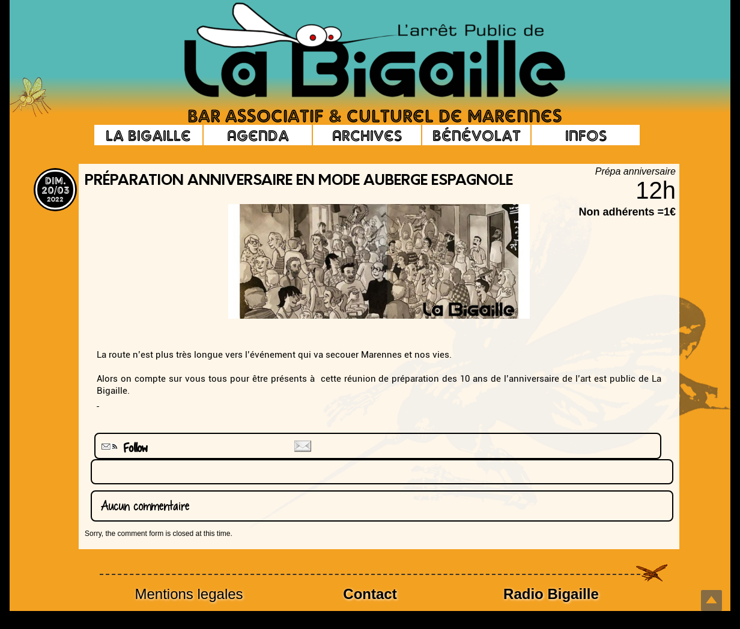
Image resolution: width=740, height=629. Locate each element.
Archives (367, 135)
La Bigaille (148, 135)
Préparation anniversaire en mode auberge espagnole (299, 181)
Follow (123, 448)
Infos (586, 135)
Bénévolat (476, 135)
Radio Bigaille (551, 594)
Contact (369, 594)
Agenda (258, 135)
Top (711, 600)
